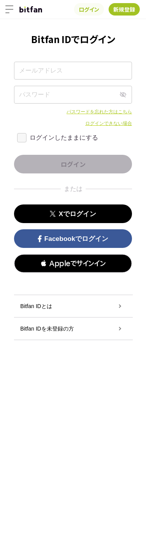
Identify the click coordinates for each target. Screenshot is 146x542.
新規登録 (124, 9)
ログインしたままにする (64, 137)
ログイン (89, 9)
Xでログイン (73, 214)
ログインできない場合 (108, 123)
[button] (73, 263)
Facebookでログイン (73, 238)
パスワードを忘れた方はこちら (99, 111)
